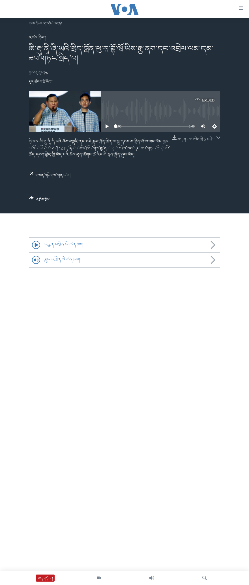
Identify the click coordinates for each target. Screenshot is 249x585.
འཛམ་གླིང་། (37, 37)
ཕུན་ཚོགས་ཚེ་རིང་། (41, 82)
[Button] (39, 201)
